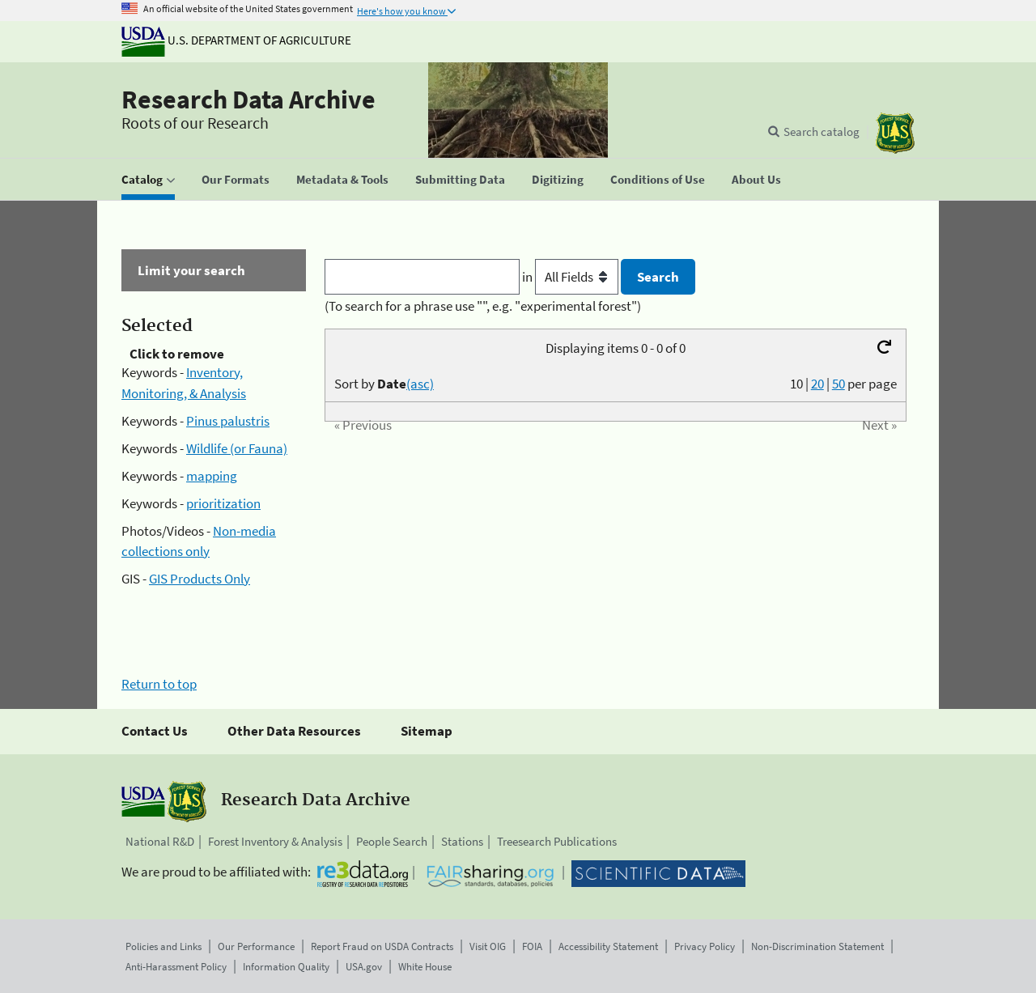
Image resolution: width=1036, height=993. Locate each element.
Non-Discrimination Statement (817, 946)
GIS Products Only (199, 579)
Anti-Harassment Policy (176, 967)
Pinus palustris (228, 421)
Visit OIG (487, 946)
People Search (391, 841)
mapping (211, 476)
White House (425, 967)
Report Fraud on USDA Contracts (382, 946)
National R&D (159, 841)
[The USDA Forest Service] (895, 133)
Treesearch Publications (557, 841)
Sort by (384, 384)
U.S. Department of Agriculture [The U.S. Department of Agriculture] (236, 40)
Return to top (159, 684)
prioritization (223, 503)
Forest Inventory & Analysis (275, 841)
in (572, 277)
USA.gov (364, 967)
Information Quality (286, 967)
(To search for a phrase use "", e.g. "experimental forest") (483, 306)
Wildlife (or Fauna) (236, 448)
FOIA (532, 946)
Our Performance (256, 946)
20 (817, 384)
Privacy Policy (704, 946)
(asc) (420, 384)
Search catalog (821, 131)
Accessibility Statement (608, 946)
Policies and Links (163, 946)
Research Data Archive (248, 99)
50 (838, 384)
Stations (462, 841)
